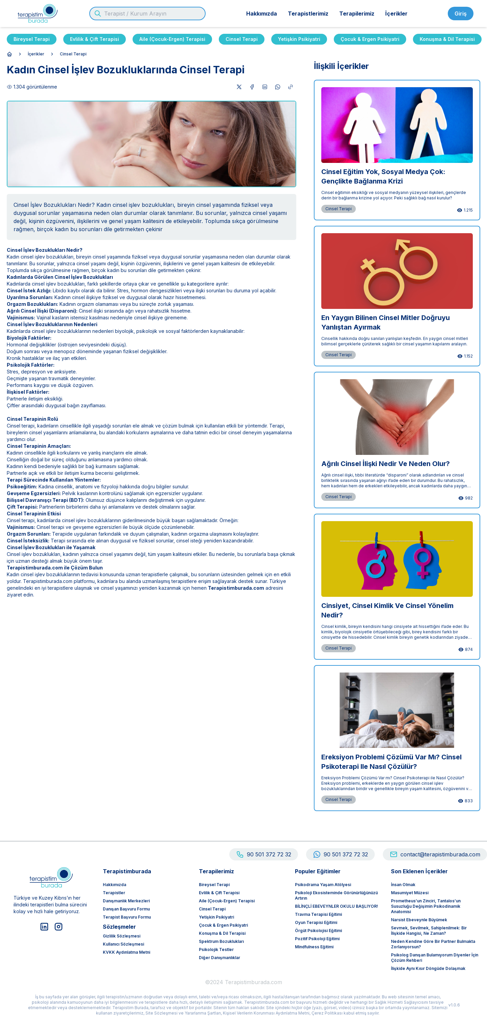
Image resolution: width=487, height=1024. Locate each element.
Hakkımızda (261, 13)
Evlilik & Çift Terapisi (94, 39)
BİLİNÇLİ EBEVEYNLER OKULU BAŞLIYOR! (336, 906)
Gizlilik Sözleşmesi (121, 935)
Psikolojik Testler (216, 949)
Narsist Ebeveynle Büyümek (419, 919)
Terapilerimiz (356, 13)
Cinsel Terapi (242, 39)
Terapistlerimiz (308, 13)
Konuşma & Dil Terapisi (447, 39)
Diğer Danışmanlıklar (219, 957)
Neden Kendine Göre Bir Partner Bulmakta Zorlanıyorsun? (433, 944)
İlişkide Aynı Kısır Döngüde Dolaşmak (428, 968)
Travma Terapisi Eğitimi (318, 914)
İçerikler (396, 13)
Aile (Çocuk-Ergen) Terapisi (172, 39)
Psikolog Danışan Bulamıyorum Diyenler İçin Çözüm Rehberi (434, 957)
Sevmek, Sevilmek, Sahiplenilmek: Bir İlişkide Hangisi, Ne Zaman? (429, 930)
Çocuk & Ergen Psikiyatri (370, 39)
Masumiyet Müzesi (409, 892)
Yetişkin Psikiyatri (299, 39)
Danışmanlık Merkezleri (126, 900)
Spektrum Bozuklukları (221, 941)
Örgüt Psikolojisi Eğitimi (318, 930)
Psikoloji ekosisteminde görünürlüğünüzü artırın (336, 895)
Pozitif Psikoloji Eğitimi (317, 938)
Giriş (461, 13)
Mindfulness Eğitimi (314, 946)
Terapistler (114, 892)
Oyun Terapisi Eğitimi (316, 922)
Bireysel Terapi (32, 39)
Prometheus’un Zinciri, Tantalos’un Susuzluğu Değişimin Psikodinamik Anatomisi (426, 906)
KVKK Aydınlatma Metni (126, 952)
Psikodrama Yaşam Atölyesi (323, 884)
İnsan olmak (403, 884)
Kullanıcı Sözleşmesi (123, 944)
